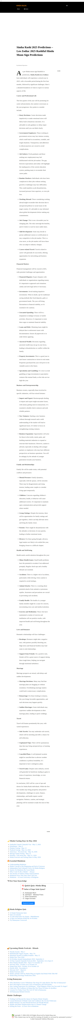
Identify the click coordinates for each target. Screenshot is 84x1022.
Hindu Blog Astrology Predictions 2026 (23, 975)
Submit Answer (28, 903)
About (17, 9)
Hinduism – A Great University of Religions (24, 877)
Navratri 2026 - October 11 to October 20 (23, 964)
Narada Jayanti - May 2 (17, 952)
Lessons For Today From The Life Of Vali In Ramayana (28, 990)
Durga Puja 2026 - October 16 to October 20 (24, 966)
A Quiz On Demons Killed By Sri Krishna (23, 918)
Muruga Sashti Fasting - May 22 (20, 853)
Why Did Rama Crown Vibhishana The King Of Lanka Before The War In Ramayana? (38, 983)
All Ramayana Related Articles (20, 992)
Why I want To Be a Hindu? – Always (22, 872)
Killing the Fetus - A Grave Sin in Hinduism (24, 1006)
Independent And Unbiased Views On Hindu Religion (27, 868)
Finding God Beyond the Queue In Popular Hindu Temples (29, 999)
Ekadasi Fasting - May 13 (18, 848)
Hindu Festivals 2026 (17, 972)
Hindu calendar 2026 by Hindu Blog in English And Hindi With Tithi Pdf (33, 973)
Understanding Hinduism (18, 864)
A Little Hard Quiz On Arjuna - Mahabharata (24, 916)
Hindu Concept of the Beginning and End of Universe (27, 866)
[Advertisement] (42, 24)
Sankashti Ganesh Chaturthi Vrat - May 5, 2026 (25, 844)
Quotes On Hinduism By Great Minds (22, 870)
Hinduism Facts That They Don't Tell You (23, 875)
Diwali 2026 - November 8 (18, 968)
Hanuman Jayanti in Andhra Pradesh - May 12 (25, 955)
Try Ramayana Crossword (18, 920)
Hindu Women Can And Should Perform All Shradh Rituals (29, 1002)
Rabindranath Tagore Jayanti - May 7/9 (22, 953)
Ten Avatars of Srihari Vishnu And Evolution (24, 873)
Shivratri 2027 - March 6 (18, 970)
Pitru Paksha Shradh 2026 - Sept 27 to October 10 (26, 963)
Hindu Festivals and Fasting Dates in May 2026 (25, 857)
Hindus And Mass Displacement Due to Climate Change (28, 1004)
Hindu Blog (21, 6)
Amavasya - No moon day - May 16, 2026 (23, 852)
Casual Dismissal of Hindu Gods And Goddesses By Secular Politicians (33, 1001)
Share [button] (58, 71)
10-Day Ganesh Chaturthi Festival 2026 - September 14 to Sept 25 (31, 961)
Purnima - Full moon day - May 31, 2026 (23, 855)
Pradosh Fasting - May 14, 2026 (20, 850)
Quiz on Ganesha (15, 915)
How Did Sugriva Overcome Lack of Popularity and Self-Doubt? (31, 984)
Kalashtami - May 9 (16, 846)
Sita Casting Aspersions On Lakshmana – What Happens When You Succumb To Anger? (39, 986)
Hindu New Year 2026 (17, 957)
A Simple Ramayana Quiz (18, 913)
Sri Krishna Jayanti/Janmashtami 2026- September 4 (27, 959)
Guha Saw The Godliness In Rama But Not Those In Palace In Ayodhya (33, 988)
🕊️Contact (25, 9)
